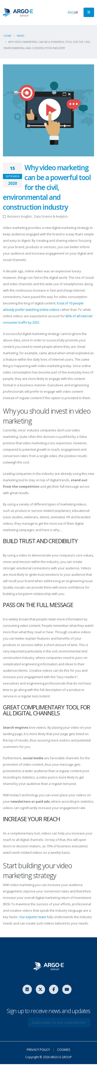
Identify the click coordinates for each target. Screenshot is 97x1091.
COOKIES (63, 1049)
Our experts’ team (32, 917)
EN (70, 12)
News (21, 35)
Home (8, 35)
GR (75, 12)
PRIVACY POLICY (38, 1049)
